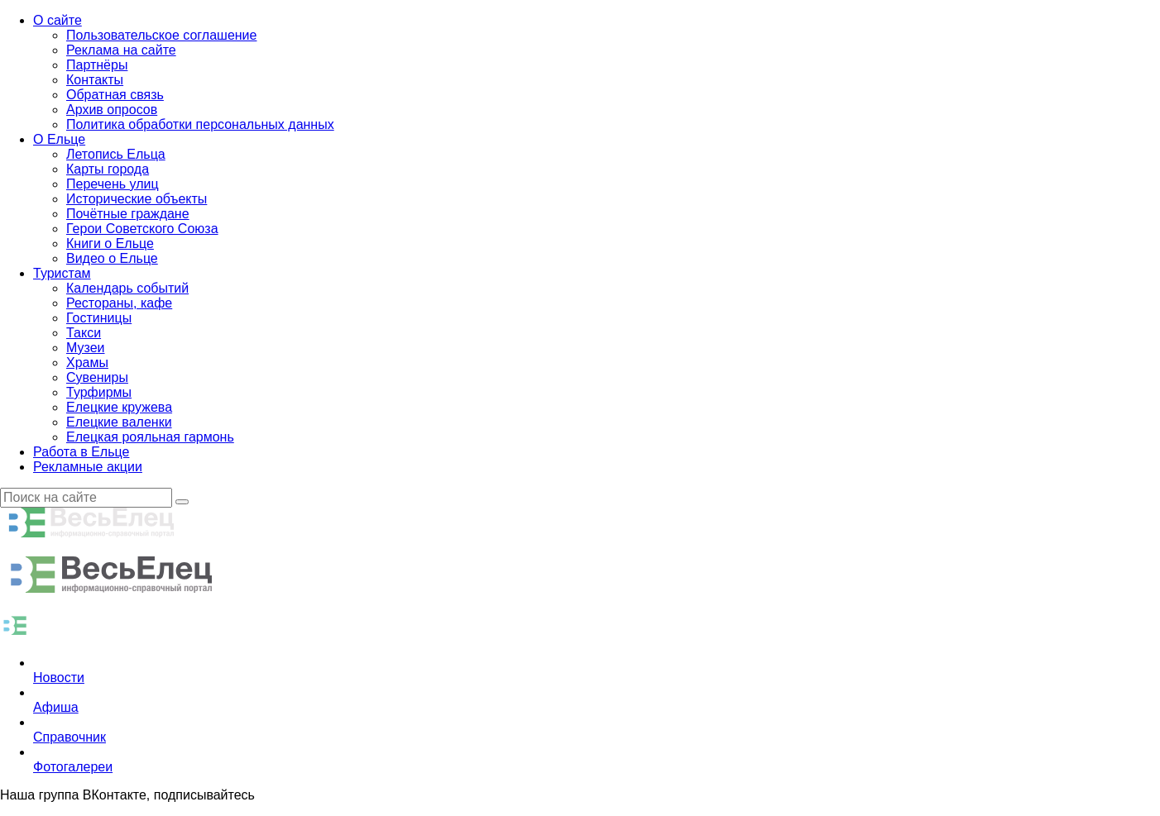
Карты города (107, 169)
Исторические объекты (136, 199)
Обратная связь (115, 95)
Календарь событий (127, 288)
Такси (83, 333)
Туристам (62, 273)
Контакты (94, 80)
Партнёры (96, 65)
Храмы (87, 363)
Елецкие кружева (119, 407)
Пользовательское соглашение (161, 35)
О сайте (57, 20)
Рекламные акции (87, 467)
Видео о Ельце (112, 258)
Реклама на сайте (121, 50)
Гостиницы (99, 318)
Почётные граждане (127, 214)
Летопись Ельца (115, 154)
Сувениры (97, 377)
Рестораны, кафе (119, 303)
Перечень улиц (112, 184)
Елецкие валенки (119, 422)
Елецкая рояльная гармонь (150, 437)
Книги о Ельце (110, 243)
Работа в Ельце (81, 452)
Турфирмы (99, 392)
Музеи (85, 348)
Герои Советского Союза (142, 229)
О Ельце (59, 139)
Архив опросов (111, 110)
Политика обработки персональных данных (200, 124)
